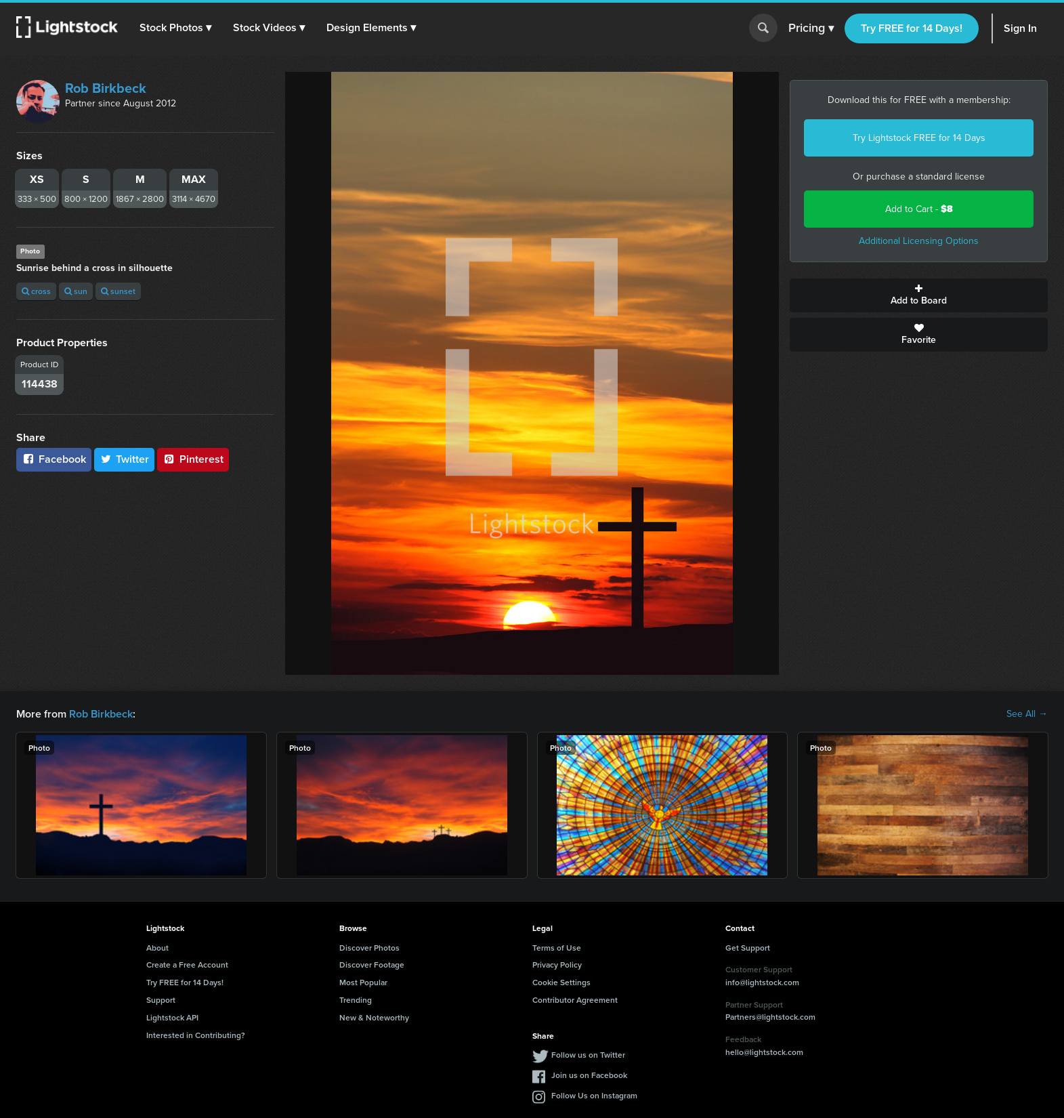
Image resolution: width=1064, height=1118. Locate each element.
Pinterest (193, 459)
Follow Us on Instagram (594, 1095)
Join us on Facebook (589, 1075)
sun (75, 291)
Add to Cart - (919, 209)
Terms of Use (556, 947)
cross (36, 291)
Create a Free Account (187, 964)
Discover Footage (371, 964)
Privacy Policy (557, 964)
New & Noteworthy (374, 1017)
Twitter (125, 459)
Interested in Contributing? (195, 1035)
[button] (175, 28)
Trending (355, 1000)
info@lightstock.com (762, 982)
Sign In (1020, 28)
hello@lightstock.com (764, 1052)
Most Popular (363, 982)
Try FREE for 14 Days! (911, 28)
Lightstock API (172, 1017)
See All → (1027, 714)
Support (160, 1000)
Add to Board (918, 295)
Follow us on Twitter (588, 1054)
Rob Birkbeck (105, 88)
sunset (118, 291)
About (157, 947)
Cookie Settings (561, 982)
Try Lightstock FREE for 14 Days (919, 138)
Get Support (747, 947)
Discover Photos (369, 947)
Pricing (811, 28)
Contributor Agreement (575, 1000)
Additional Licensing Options (919, 241)
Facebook (54, 459)
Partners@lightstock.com (770, 1016)
